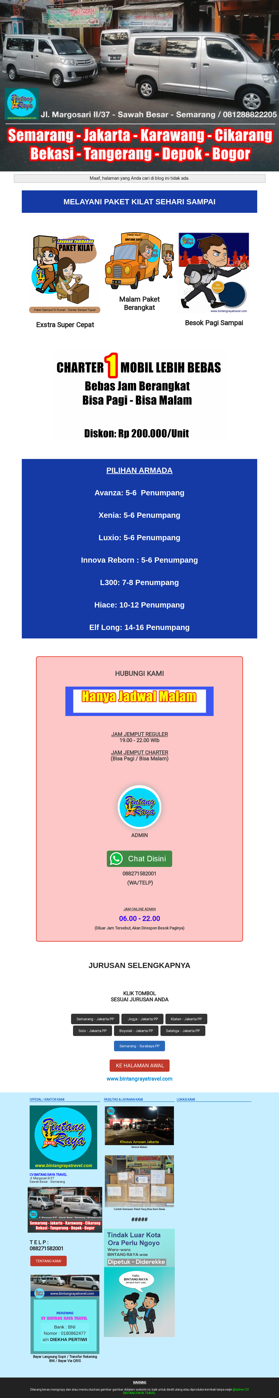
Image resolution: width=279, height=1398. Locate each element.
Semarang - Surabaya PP (139, 1046)
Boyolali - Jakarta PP (136, 1031)
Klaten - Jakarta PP (186, 1019)
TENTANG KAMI (48, 1261)
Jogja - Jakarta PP (142, 1019)
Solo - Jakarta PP (92, 1031)
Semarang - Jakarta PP (95, 1019)
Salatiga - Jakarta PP (183, 1031)
